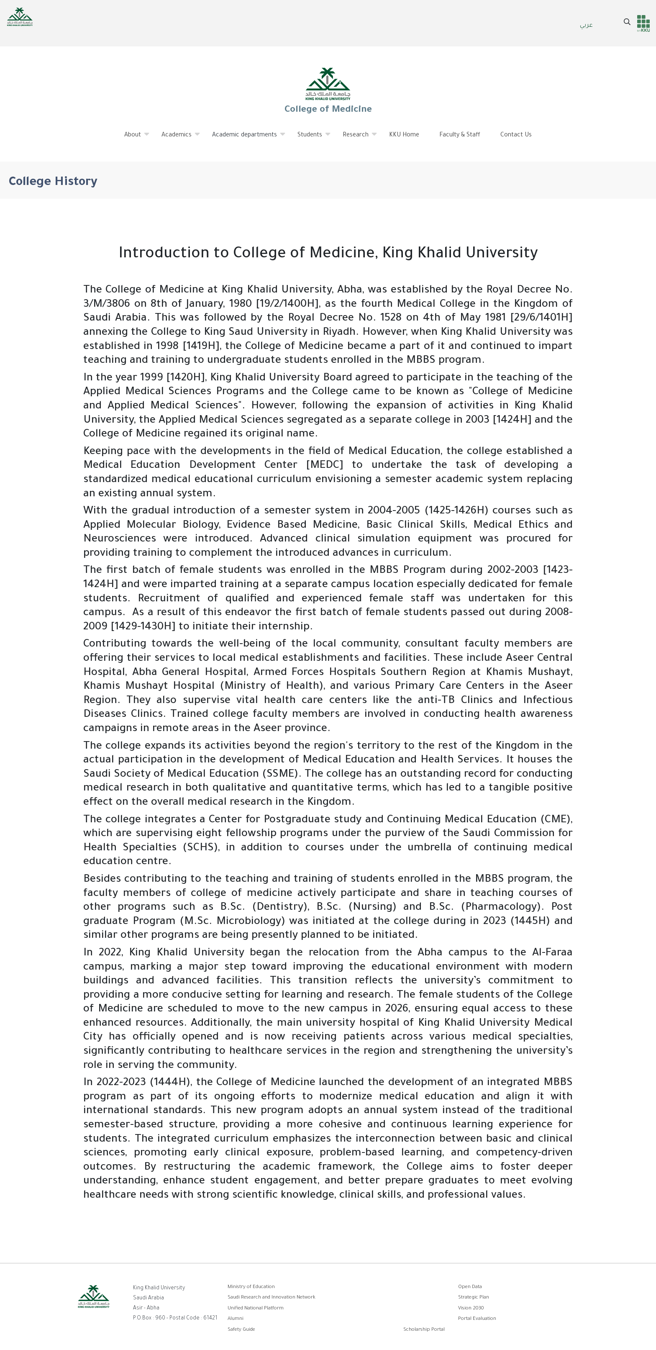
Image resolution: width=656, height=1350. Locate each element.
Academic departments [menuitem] (244, 138)
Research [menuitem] (356, 138)
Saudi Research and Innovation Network (271, 1298)
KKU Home (404, 135)
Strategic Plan (473, 1298)
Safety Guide (241, 1330)
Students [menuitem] (310, 138)
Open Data (470, 1287)
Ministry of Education (251, 1287)
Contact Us (516, 135)
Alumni (235, 1319)
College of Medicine (328, 90)
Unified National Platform (256, 1309)
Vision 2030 (471, 1309)
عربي (586, 26)
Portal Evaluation (477, 1319)
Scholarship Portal (424, 1330)
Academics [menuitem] (176, 138)
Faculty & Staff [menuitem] (459, 135)
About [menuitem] (132, 138)
